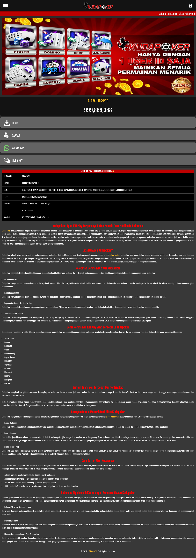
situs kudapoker (112, 417)
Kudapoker (6, 231)
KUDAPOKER (93, 551)
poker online (114, 255)
